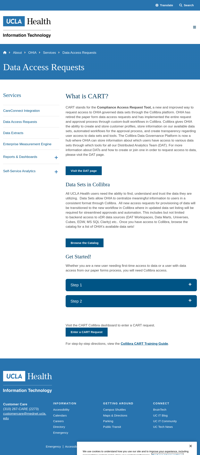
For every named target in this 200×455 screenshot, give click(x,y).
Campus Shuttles (114, 409)
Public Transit (112, 426)
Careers (58, 421)
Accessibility (61, 409)
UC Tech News (163, 426)
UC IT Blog (160, 415)
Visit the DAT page (84, 170)
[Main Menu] (194, 27)
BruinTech (159, 409)
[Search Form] (186, 5)
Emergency (60, 432)
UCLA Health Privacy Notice (135, 446)
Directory (59, 426)
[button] (164, 5)
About (17, 53)
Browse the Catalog (84, 243)
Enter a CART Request (87, 332)
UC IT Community (165, 421)
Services (49, 53)
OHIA (32, 53)
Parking (108, 421)
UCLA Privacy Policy (98, 446)
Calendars (60, 415)
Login (161, 446)
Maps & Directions (115, 415)
